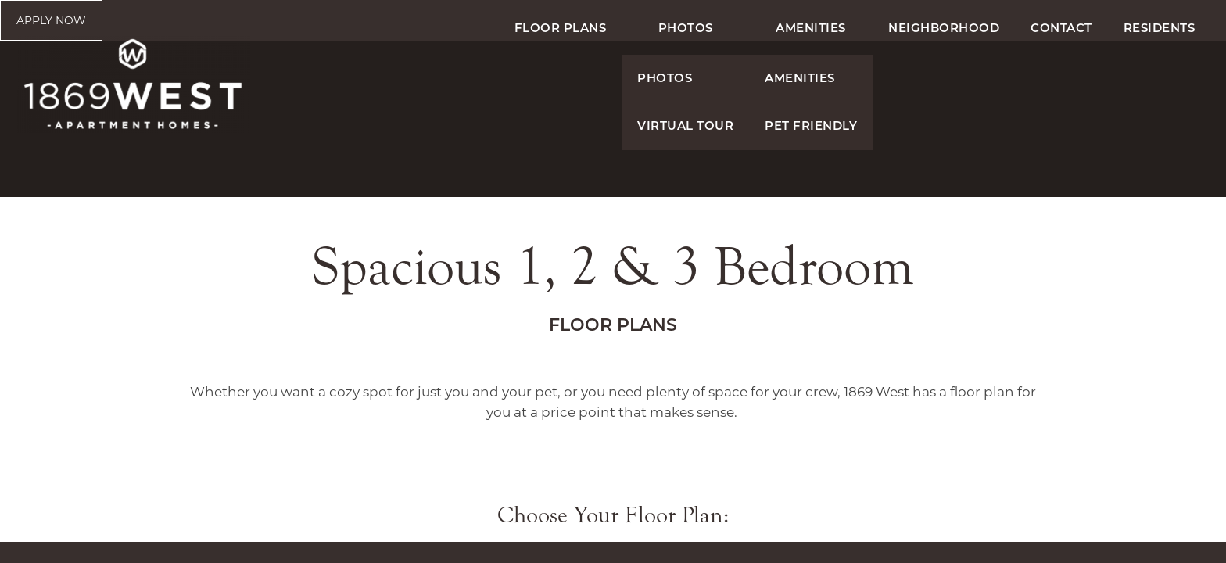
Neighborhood (943, 78)
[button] (1151, 25)
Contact (1061, 78)
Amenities (811, 78)
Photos (685, 78)
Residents (1160, 78)
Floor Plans (560, 78)
